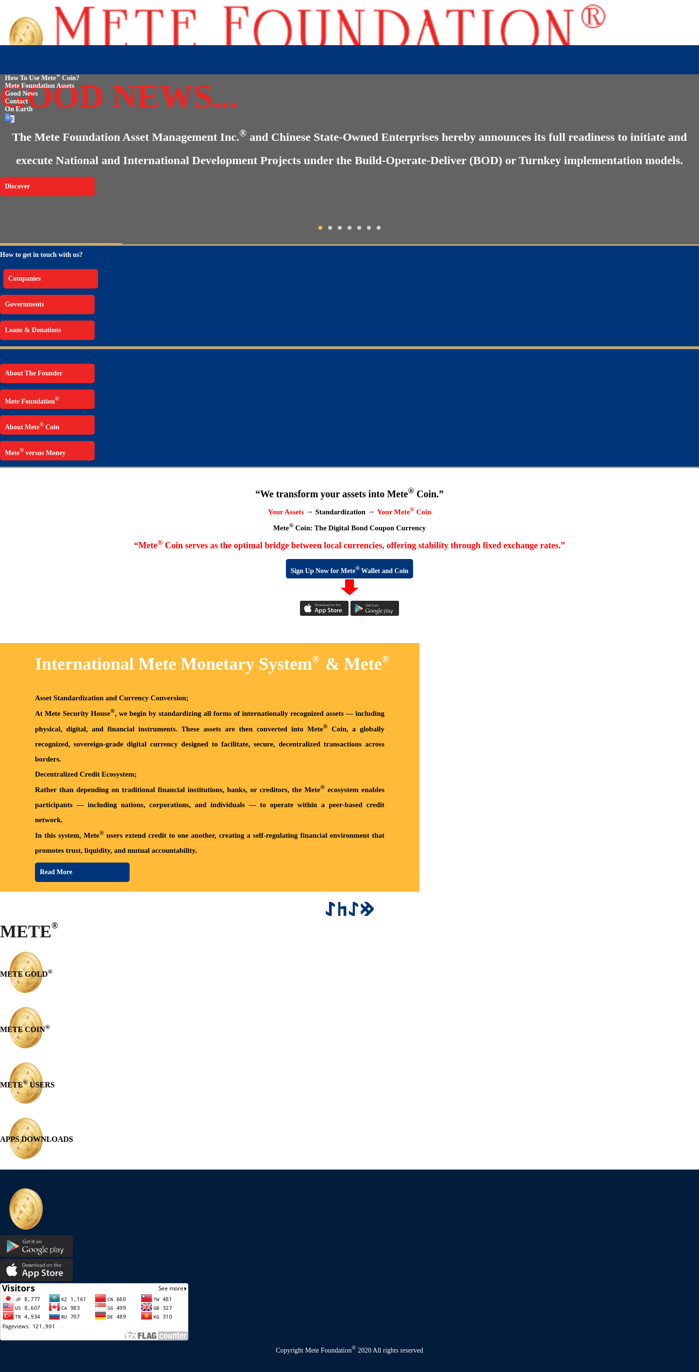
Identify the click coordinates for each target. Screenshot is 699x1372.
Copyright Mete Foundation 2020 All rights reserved (349, 1350)
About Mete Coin (32, 426)
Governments (24, 304)
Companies (24, 278)
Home (8, 60)
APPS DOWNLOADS (36, 1139)
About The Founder (34, 373)
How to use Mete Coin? (42, 78)
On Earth (19, 109)
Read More (56, 872)
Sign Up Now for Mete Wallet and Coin (350, 570)
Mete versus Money (35, 452)
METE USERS (27, 1085)
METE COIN (25, 1029)
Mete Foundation (32, 400)
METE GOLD (26, 974)
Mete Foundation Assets (39, 85)
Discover (17, 186)
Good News (21, 93)
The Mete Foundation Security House (59, 68)
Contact (16, 101)
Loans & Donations (33, 330)
